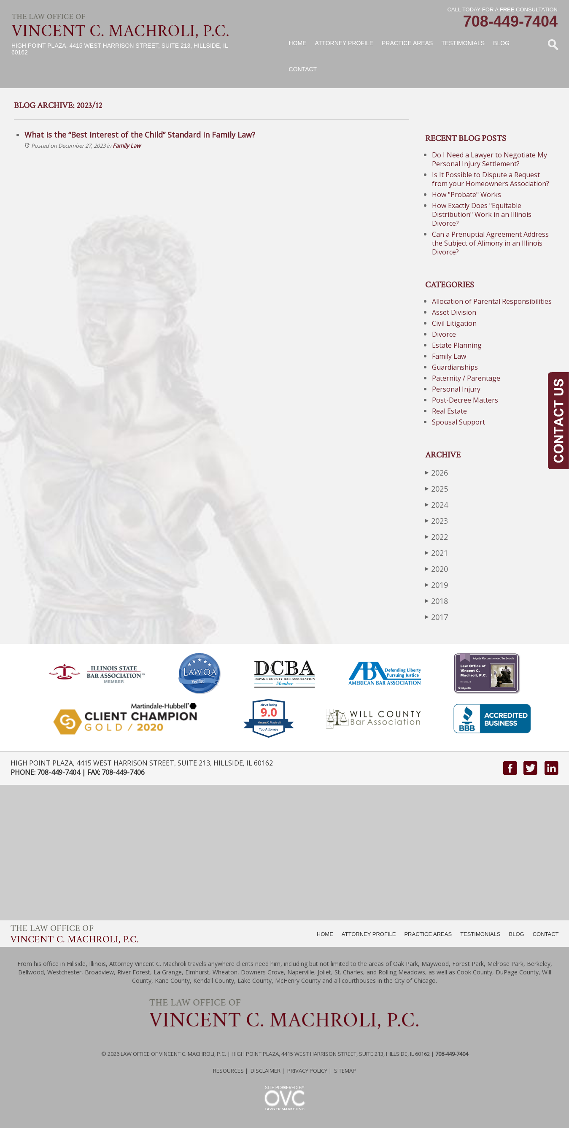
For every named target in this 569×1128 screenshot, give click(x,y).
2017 (436, 616)
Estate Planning (457, 345)
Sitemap (345, 1070)
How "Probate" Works (466, 194)
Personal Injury (456, 389)
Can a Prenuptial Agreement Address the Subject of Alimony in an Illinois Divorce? (490, 243)
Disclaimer (265, 1070)
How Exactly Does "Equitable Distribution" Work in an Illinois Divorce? (481, 214)
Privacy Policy (307, 1070)
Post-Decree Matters (465, 400)
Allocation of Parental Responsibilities (492, 301)
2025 (436, 488)
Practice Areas (407, 43)
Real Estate (449, 411)
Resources (228, 1070)
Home (298, 43)
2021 (436, 552)
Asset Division (454, 312)
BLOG (516, 934)
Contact (303, 69)
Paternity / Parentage (466, 378)
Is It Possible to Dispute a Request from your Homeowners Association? (490, 179)
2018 (436, 600)
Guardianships (455, 367)
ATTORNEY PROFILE (369, 934)
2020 (436, 568)
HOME (325, 934)
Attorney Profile (344, 43)
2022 (436, 536)
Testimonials (463, 43)
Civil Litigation (454, 323)
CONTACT (546, 934)
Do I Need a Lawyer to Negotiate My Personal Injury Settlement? (489, 159)
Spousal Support (458, 422)
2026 (436, 472)
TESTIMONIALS (480, 934)
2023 (436, 520)
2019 (436, 584)
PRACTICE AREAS (428, 934)
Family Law (126, 145)
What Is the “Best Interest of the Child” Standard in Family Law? (139, 135)
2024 (436, 504)
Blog (501, 43)
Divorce (444, 334)
